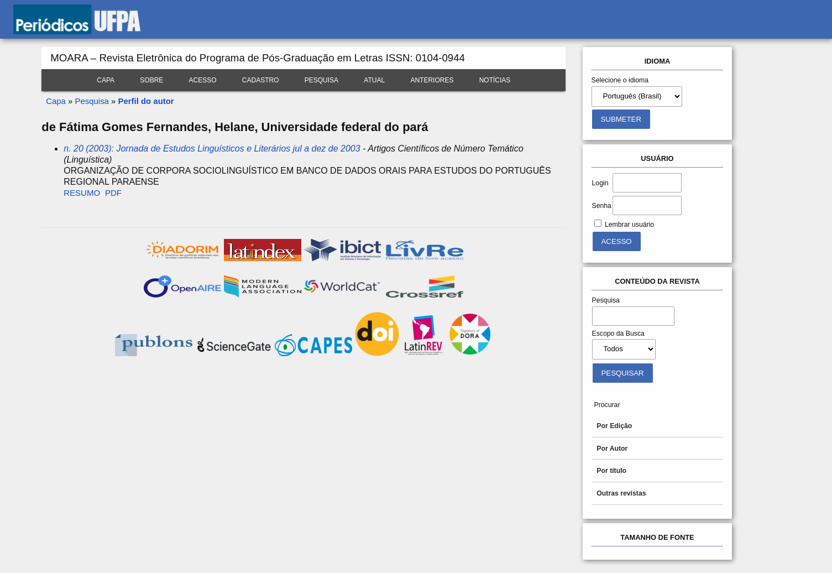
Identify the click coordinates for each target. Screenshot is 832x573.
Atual (374, 80)
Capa (105, 80)
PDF (113, 192)
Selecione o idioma (620, 80)
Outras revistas (621, 493)
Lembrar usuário (629, 224)
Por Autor (611, 448)
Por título (611, 471)
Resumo (82, 192)
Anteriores (431, 80)
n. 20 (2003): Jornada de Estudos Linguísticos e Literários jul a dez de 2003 (212, 148)
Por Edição (614, 426)
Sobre (151, 80)
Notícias (495, 80)
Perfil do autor (146, 101)
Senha (601, 206)
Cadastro (260, 80)
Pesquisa (321, 80)
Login (600, 183)
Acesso (203, 80)
